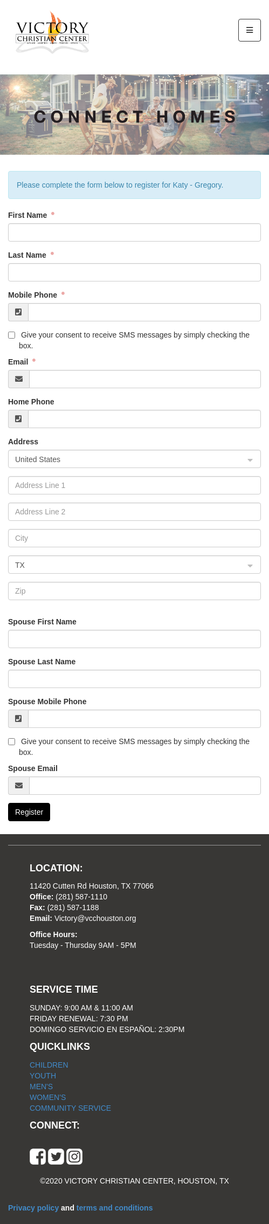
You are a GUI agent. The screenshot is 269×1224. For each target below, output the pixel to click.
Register (29, 812)
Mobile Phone (33, 295)
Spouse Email (33, 768)
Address (23, 441)
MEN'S (41, 1086)
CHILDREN (49, 1065)
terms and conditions (115, 1208)
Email (19, 361)
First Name (28, 215)
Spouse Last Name (41, 661)
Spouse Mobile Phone (47, 701)
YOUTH (43, 1075)
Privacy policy (34, 1208)
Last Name (28, 255)
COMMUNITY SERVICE (70, 1108)
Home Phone (31, 401)
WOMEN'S (48, 1097)
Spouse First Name (42, 621)
